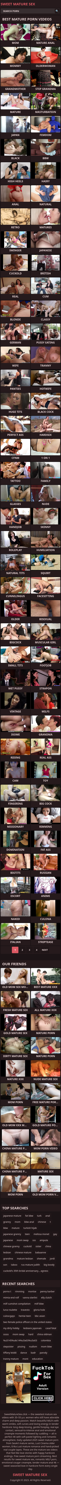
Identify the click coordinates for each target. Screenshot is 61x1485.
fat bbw (29, 1215)
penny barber (47, 1291)
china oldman (44, 1334)
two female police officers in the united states (27, 1322)
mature (16, 1227)
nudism (33, 1346)
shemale (41, 1258)
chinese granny (11, 1246)
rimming (19, 1291)
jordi (52, 1258)
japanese (8, 1240)
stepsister (8, 1346)
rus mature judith (30, 1264)
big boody (49, 1264)
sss (34, 1240)
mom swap (22, 1240)
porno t (7, 1291)
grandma (8, 1258)
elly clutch (46, 1297)
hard (30, 1334)
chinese (42, 1221)
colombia (46, 1340)
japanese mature (12, 1215)
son (5, 1264)
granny (7, 1221)
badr (33, 1352)
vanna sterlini (30, 1297)
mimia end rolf (11, 1297)
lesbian (7, 1252)
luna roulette (10, 1309)
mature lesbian (25, 1258)
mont (25, 1358)
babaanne (40, 1252)
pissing (21, 1346)
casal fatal (51, 1328)
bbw (5, 1227)
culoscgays (9, 1315)
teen (27, 1234)
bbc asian (40, 1315)
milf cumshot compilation (17, 1303)
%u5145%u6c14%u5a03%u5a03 (20, 1340)
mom (17, 1221)
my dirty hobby (11, 1328)
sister (38, 1246)
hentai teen (25, 1315)
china (48, 1246)
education (37, 1358)
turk (39, 1215)
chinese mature (23, 1252)
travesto (25, 1309)
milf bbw (39, 1303)
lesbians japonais (32, 1328)
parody (43, 1352)
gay (55, 1234)
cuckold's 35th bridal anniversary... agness (25, 1270)
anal (47, 1215)
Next (45, 949)
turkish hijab (30, 1227)
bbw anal (29, 1221)
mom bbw (46, 1346)
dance (23, 1352)
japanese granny (12, 1234)
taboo (14, 1264)
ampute (44, 1240)
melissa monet (41, 1234)
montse (32, 1291)
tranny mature (11, 1358)
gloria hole (39, 1309)
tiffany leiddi (10, 1352)
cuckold (27, 1246)
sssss (6, 1334)
